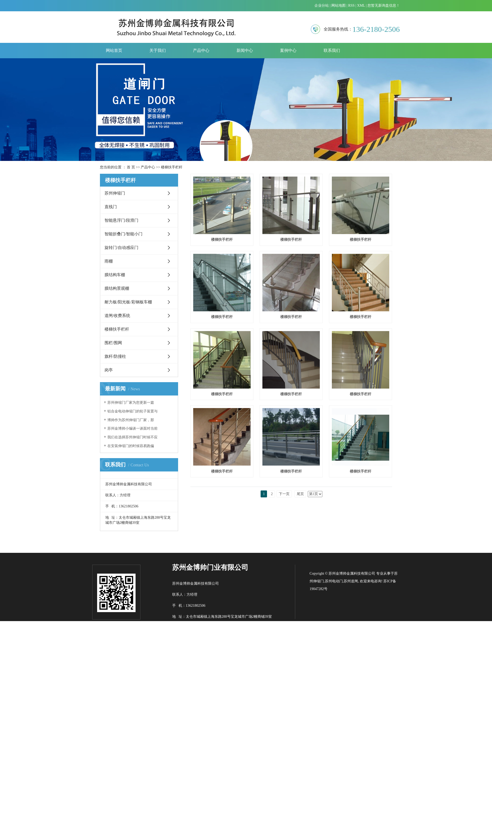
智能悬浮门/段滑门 (121, 220)
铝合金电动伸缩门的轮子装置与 (132, 411)
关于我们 (157, 50)
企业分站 (321, 5)
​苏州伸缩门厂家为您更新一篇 (130, 402)
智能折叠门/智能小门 (123, 234)
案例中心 (288, 50)
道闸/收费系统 (117, 315)
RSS (351, 5)
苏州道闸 (351, 705)
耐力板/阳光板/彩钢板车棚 (128, 302)
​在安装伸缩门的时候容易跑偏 (130, 446)
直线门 (111, 207)
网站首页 (114, 50)
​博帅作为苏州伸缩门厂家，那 (130, 420)
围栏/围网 (113, 343)
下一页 (284, 653)
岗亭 (109, 370)
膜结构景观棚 (117, 288)
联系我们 (332, 50)
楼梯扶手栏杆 (171, 167)
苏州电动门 (334, 705)
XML (361, 5)
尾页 (300, 653)
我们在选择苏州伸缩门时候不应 (132, 437)
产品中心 (201, 50)
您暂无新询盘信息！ (383, 5)
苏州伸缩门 (115, 193)
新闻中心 (245, 50)
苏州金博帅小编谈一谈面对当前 (132, 428)
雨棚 (109, 261)
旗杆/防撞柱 (115, 356)
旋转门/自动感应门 (121, 247)
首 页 (131, 167)
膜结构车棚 (115, 275)
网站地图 (338, 5)
